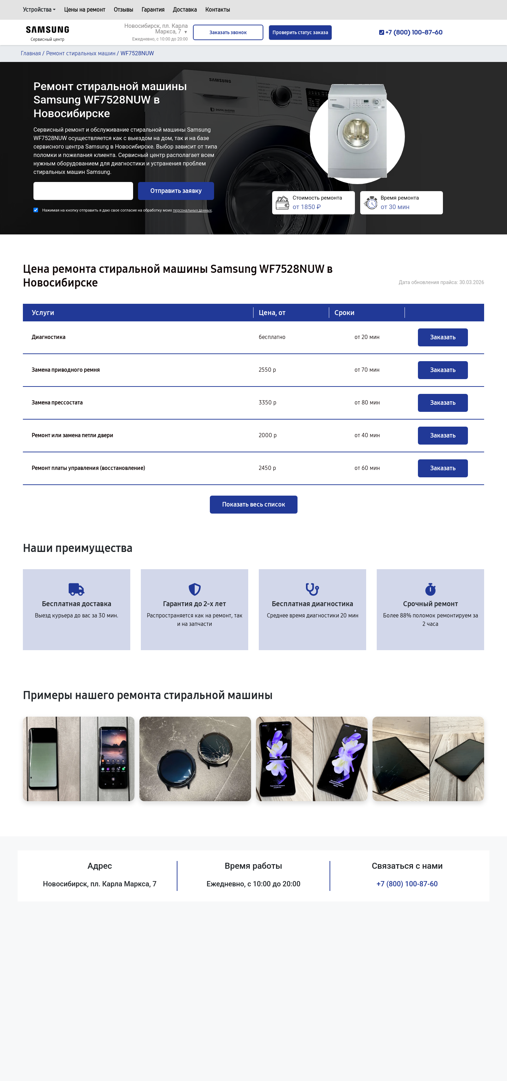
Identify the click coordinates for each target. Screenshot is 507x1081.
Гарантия (153, 9)
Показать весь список (253, 504)
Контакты (217, 9)
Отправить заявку (176, 191)
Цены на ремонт (84, 9)
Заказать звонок (228, 33)
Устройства (37, 9)
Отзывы (123, 9)
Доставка (185, 9)
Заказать (443, 337)
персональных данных (192, 210)
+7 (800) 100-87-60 (407, 884)
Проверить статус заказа (300, 33)
